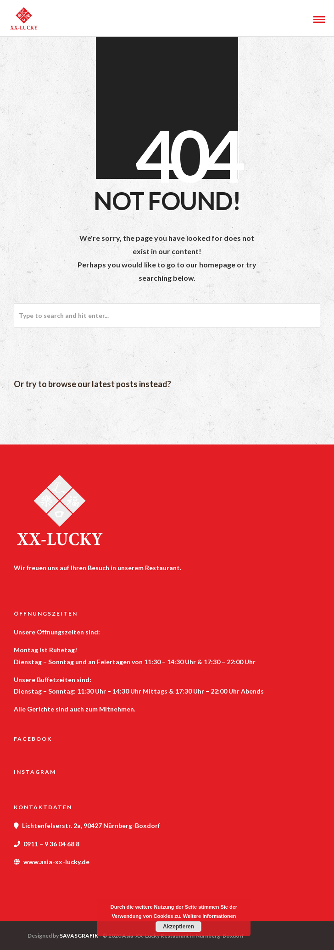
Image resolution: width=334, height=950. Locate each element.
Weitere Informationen (209, 916)
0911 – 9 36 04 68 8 (51, 844)
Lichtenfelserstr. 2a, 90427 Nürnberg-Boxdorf (91, 825)
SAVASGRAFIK (79, 935)
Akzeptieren (178, 926)
